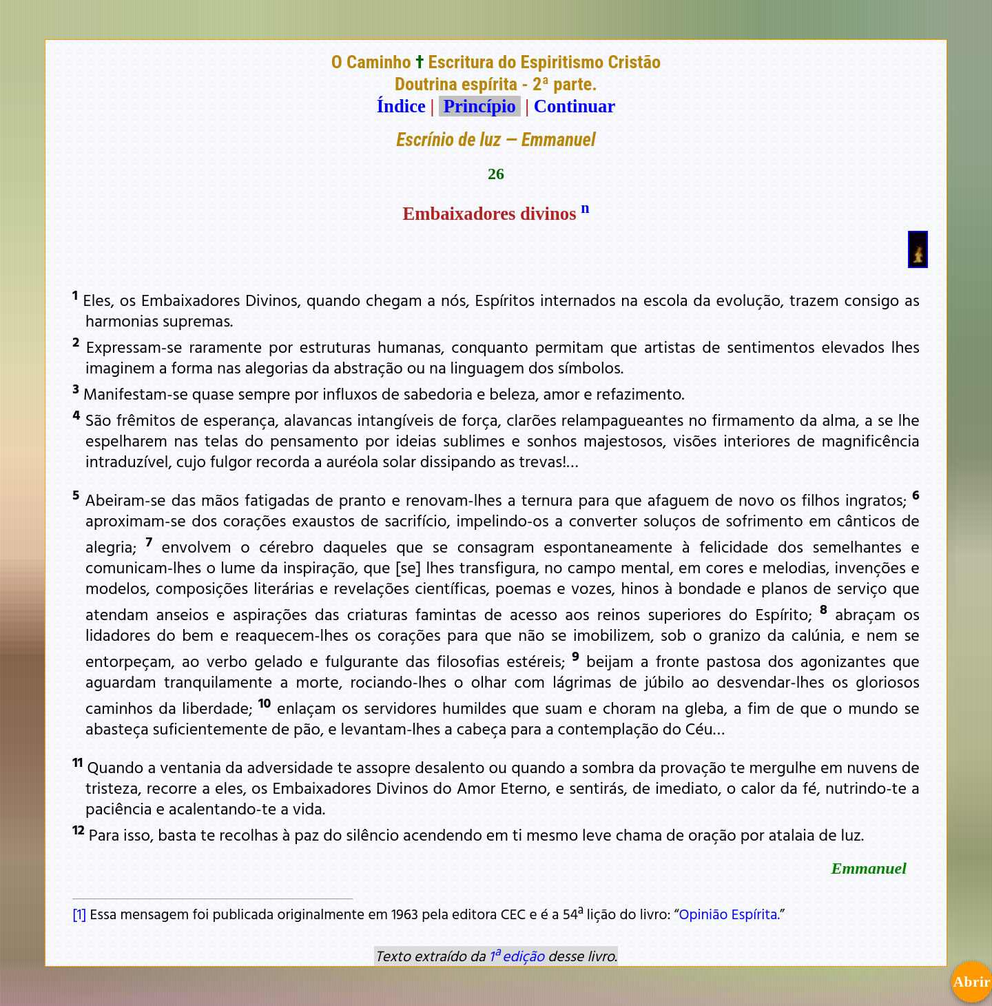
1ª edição (516, 956)
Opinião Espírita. (730, 914)
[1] (79, 914)
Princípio (479, 106)
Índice (401, 106)
